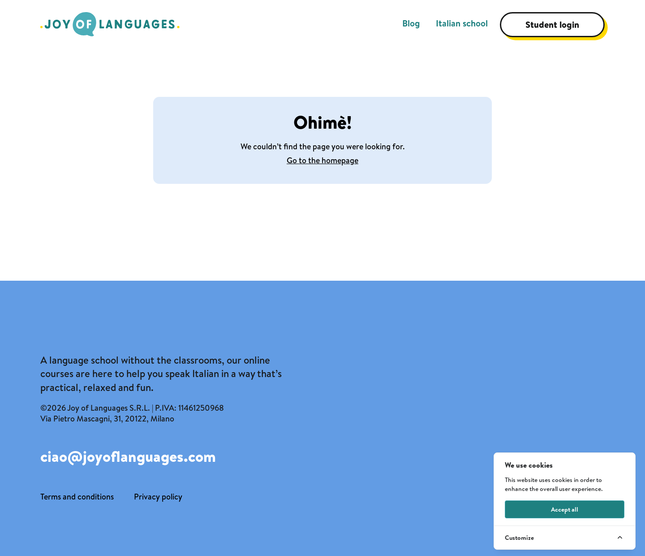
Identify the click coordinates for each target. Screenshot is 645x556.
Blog (411, 23)
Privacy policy (158, 496)
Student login (552, 24)
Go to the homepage (322, 160)
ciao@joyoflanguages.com (128, 456)
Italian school (462, 23)
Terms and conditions (77, 496)
